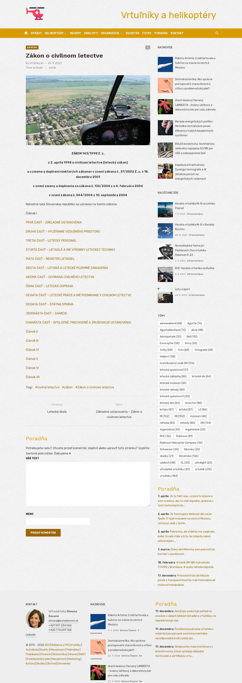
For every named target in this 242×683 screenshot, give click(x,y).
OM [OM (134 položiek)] (186, 415)
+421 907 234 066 (56, 613)
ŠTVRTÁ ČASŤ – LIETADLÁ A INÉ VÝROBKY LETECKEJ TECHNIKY (67, 252)
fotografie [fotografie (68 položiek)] (187, 348)
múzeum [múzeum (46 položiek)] (169, 408)
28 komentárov (196, 272)
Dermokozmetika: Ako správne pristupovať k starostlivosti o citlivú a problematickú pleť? (195, 84)
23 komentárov (198, 293)
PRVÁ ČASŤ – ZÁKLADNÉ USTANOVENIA (50, 225)
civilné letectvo (45, 390)
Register (132, 33)
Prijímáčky (69, 637)
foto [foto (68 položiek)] (166, 348)
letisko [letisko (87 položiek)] (190, 395)
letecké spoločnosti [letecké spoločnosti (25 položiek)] (176, 388)
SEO (43, 632)
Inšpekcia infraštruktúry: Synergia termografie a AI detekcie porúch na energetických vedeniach (197, 169)
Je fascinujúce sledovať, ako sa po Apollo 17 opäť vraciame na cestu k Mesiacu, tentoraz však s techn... (186, 510)
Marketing (70, 646)
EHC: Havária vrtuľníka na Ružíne (195, 267)
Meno (26, 516)
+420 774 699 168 (56, 617)
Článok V (28, 361)
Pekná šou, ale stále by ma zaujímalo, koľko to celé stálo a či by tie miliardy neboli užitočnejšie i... (187, 528)
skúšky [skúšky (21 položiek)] (168, 448)
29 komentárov (196, 259)
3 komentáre (143, 617)
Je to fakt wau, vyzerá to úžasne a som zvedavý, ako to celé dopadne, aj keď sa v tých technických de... (189, 493)
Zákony (29, 47)
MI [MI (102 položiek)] (180, 401)
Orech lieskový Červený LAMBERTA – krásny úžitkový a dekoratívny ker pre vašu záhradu (197, 105)
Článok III (28, 343)
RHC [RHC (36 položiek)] (166, 428)
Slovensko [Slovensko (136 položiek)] (190, 448)
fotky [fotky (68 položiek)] (210, 342)
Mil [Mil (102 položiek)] (195, 401)
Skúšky (37, 651)
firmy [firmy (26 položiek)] (192, 342)
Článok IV (28, 352)
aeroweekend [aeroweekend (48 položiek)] (172, 322)
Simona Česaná (127, 617)
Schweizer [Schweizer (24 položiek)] (170, 441)
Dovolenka (60, 651)
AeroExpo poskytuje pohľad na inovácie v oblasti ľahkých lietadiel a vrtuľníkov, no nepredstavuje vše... (186, 608)
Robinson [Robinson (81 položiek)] (185, 428)
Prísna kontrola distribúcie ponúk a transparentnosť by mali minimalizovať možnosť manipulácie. (189, 572)
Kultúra (26, 651)
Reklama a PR (56, 632)
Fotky (146, 33)
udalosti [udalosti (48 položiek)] (169, 455)
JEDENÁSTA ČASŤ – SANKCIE (43, 316)
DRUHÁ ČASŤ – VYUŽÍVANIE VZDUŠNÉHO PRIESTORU (59, 234)
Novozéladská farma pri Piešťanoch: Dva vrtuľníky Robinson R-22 (197, 249)
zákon (65, 390)
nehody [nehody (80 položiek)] (168, 415)
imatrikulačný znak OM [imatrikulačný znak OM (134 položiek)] (178, 355)
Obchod (48, 651)
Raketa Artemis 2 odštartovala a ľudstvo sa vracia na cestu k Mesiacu (196, 63)
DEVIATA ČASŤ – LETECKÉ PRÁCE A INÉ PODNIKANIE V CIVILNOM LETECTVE (75, 298)
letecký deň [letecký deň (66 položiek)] (206, 388)
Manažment (54, 637)
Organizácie (110, 33)
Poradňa (161, 33)
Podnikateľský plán (34, 646)
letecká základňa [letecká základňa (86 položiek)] (174, 368)
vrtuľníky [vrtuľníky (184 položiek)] (170, 468)
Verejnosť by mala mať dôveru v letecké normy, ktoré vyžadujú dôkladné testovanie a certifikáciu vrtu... (187, 643)
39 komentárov (196, 212)
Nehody (75, 33)
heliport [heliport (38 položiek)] (209, 348)
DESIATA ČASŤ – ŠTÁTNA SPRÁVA (46, 307)
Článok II (28, 334)
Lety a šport (183, 288)
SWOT (78, 641)
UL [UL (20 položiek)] (186, 455)
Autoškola (28, 637)
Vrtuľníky (71, 632)
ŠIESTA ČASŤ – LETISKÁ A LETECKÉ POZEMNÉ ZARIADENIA (63, 270)
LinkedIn (50, 622)
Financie (42, 641)
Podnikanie (29, 641)
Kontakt (177, 33)
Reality (40, 637)
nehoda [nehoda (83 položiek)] (190, 408)
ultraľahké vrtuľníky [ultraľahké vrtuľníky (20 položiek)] (176, 461)
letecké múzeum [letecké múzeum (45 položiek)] (174, 375)
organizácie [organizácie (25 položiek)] (196, 421)
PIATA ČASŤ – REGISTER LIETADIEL (46, 261)
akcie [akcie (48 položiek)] (198, 329)
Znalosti (91, 33)
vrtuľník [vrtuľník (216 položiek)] (204, 461)
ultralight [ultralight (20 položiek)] (204, 455)
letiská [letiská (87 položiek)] (209, 395)
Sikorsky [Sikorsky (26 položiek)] (193, 441)
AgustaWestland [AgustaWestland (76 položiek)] (174, 329)
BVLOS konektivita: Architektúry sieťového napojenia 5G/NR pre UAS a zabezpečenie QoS (196, 148)
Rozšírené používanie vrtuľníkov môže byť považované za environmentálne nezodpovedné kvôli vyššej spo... (185, 626)
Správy (36, 33)
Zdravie (69, 641)
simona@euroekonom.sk (60, 608)
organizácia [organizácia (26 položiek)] (171, 421)
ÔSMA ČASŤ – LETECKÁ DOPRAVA (46, 289)
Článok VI (28, 370)
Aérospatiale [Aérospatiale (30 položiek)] (171, 335)
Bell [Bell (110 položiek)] (193, 335)
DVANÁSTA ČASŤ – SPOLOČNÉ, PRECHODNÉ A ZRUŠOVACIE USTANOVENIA (75, 325)
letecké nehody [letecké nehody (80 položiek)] (173, 382)
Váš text (29, 460)
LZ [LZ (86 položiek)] (165, 401)
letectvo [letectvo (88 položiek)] (169, 395)
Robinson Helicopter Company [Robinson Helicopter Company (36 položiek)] (182, 435)
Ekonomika (56, 641)
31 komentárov (198, 233)
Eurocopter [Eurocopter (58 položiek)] (171, 342)
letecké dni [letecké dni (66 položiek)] (202, 368)
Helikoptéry (54, 33)
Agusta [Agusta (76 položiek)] (196, 322)
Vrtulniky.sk (33, 63)
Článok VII (29, 379)
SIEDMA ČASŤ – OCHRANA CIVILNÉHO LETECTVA (56, 279)
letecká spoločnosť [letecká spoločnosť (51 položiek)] (175, 362)
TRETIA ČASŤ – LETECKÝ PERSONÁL (47, 243)
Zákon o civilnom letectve (92, 390)
